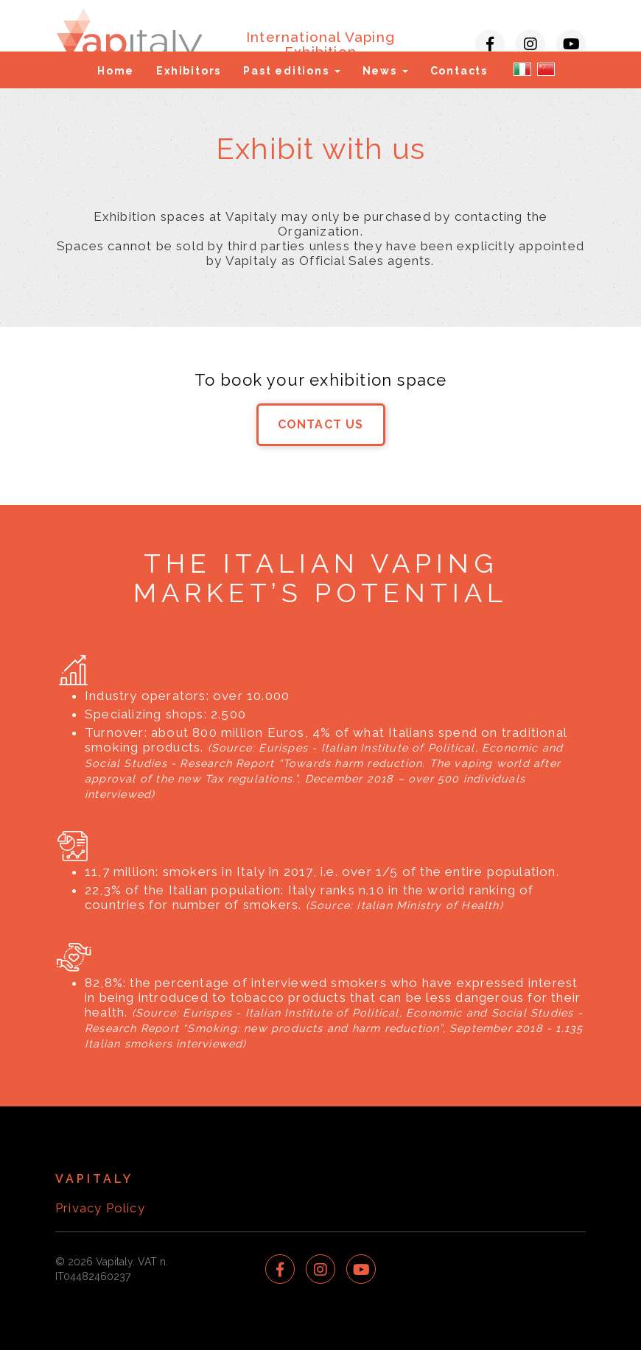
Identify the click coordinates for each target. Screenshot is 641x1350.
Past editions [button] (291, 71)
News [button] (385, 71)
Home (115, 71)
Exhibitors (188, 71)
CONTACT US (321, 424)
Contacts (459, 71)
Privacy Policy (100, 1208)
